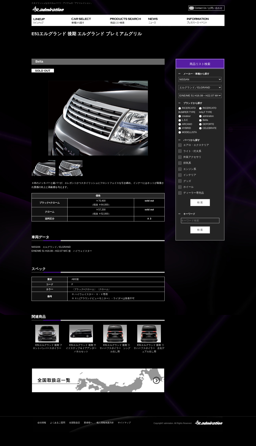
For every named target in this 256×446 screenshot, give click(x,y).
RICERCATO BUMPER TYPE (187, 110)
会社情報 (41, 422)
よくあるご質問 (57, 422)
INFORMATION (204, 20)
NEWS (166, 20)
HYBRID (184, 128)
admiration (206, 116)
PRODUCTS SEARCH (127, 20)
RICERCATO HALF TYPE (207, 110)
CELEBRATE (207, 128)
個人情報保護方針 (105, 422)
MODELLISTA (187, 132)
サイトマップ (124, 422)
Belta (203, 120)
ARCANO (185, 124)
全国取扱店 (74, 422)
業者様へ (88, 422)
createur (184, 116)
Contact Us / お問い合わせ (208, 8)
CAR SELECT (89, 20)
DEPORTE (206, 124)
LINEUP (51, 20)
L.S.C (183, 120)
